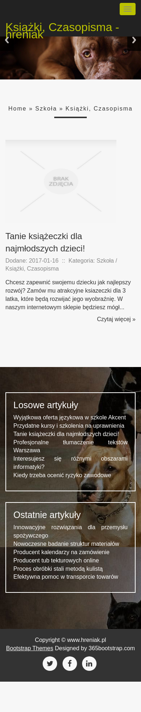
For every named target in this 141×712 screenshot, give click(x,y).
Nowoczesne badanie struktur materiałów (66, 544)
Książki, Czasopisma (99, 108)
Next (134, 40)
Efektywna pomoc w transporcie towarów (65, 577)
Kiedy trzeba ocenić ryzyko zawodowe (62, 475)
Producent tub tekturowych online (56, 560)
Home (17, 108)
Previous (7, 40)
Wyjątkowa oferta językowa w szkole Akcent (69, 417)
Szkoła (46, 108)
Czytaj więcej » (116, 319)
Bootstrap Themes (29, 648)
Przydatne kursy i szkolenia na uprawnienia (68, 426)
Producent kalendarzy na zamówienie (61, 552)
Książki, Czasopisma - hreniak (62, 28)
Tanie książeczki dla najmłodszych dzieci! (66, 434)
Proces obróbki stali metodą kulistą (58, 569)
